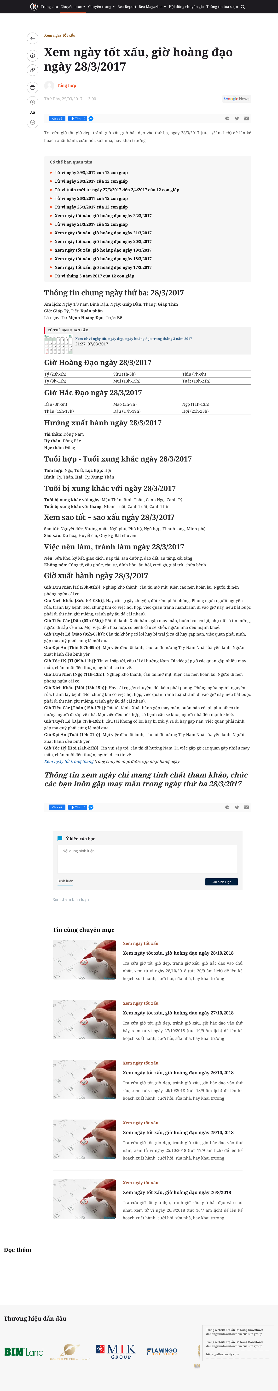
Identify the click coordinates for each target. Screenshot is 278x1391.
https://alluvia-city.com (222, 1354)
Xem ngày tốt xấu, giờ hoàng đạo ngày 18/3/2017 (103, 258)
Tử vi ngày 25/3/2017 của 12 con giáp (91, 207)
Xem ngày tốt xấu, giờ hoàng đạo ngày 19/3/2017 (103, 250)
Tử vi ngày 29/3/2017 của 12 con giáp (91, 172)
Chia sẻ (57, 118)
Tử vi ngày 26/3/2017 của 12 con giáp (91, 198)
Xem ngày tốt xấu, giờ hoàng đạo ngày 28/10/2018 (178, 953)
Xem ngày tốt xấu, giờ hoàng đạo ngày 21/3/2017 (103, 233)
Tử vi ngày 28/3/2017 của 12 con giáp (91, 181)
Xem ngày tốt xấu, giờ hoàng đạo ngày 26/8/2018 (177, 1192)
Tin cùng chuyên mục (84, 930)
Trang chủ (49, 6)
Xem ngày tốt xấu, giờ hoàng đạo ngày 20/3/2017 (103, 241)
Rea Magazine (152, 6)
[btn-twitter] (237, 118)
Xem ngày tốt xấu (59, 35)
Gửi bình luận (221, 882)
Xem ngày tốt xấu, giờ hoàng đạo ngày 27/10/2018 (178, 1013)
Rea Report (126, 6)
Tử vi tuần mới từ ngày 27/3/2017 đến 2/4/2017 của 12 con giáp (117, 189)
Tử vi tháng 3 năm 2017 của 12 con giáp (94, 276)
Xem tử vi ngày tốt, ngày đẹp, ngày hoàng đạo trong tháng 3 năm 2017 (133, 339)
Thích (77, 118)
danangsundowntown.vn (224, 1334)
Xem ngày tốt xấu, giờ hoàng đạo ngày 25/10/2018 (178, 1132)
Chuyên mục (73, 6)
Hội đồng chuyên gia (186, 6)
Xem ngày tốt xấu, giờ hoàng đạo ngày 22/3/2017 (103, 215)
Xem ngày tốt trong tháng (68, 761)
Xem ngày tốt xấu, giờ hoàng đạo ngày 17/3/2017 (103, 267)
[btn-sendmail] (246, 118)
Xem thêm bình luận (71, 899)
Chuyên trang (101, 6)
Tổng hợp (66, 85)
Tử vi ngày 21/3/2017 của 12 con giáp (91, 224)
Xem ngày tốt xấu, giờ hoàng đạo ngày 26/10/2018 (178, 1073)
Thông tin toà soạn (222, 6)
